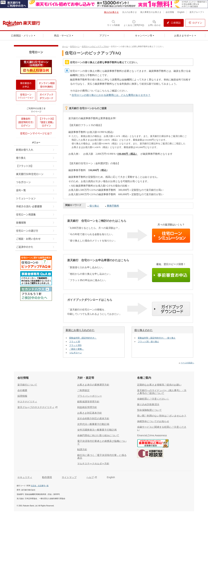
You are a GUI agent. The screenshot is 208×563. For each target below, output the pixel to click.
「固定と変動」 (76, 349)
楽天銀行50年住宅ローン (35, 174)
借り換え (94, 205)
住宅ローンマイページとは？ (36, 133)
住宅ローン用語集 (35, 214)
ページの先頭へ (187, 363)
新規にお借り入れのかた (80, 330)
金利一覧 (35, 190)
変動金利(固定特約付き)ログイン (25, 122)
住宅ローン (75, 46)
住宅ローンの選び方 (35, 230)
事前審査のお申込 (25, 84)
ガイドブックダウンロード (46, 96)
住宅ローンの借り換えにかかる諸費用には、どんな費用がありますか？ (111, 95)
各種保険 (35, 222)
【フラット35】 (35, 166)
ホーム (65, 46)
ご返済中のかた (35, 247)
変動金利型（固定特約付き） (83, 338)
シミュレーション (35, 198)
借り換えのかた (143, 330)
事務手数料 (113, 205)
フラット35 (74, 341)
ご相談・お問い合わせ (35, 238)
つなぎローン (75, 352)
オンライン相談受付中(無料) (47, 84)
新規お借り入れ (35, 149)
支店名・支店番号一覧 (40, 486)
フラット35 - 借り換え (148, 341)
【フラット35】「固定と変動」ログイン (47, 122)
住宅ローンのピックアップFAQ (95, 46)
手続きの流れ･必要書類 (35, 206)
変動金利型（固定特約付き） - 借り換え (157, 338)
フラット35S (75, 345)
